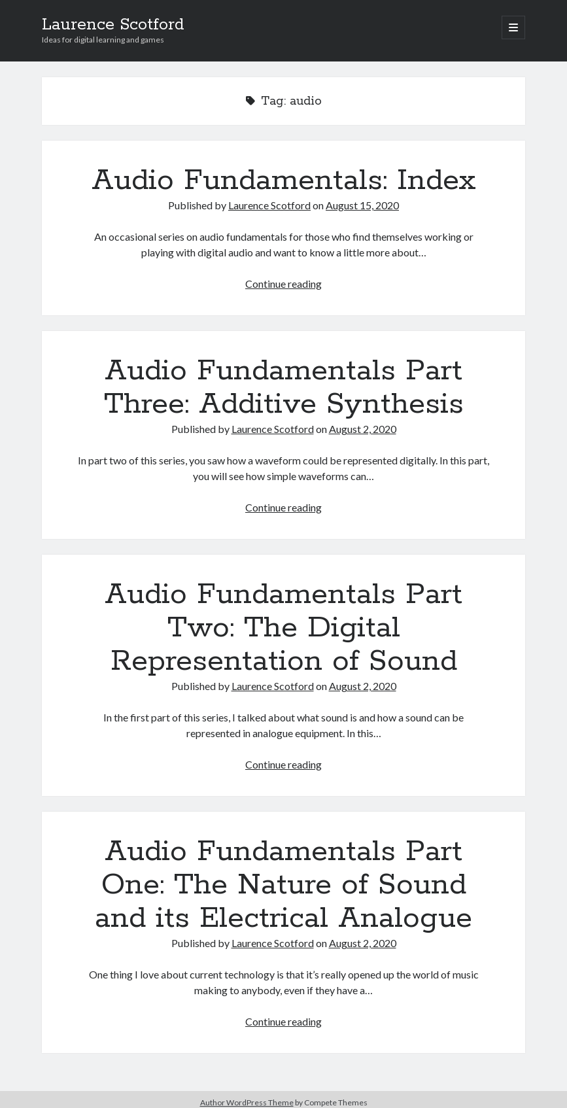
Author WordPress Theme (247, 1102)
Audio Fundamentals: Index (284, 180)
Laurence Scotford (113, 24)
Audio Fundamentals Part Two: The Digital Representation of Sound (283, 628)
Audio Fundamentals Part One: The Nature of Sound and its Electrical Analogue (283, 885)
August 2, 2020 (362, 429)
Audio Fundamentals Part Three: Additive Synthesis (284, 387)
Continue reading (283, 283)
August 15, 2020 (362, 205)
